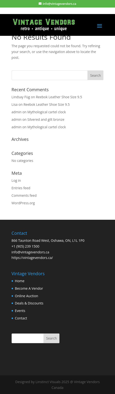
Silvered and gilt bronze (45, 119)
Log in (16, 180)
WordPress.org (23, 203)
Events (20, 310)
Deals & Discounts (29, 303)
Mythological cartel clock (46, 112)
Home (20, 281)
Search (51, 338)
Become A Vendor (29, 288)
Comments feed (24, 195)
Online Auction (26, 296)
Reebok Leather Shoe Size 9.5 (59, 97)
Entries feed (21, 188)
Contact (21, 318)
